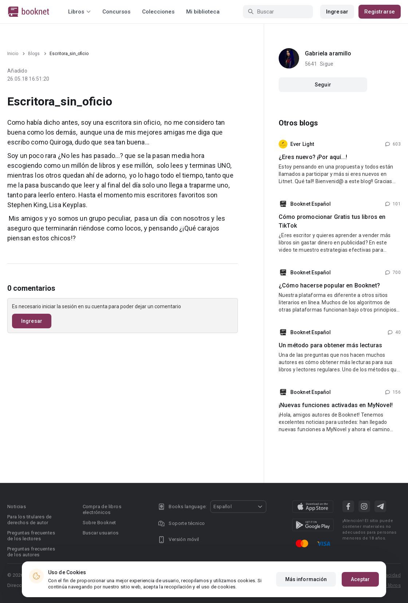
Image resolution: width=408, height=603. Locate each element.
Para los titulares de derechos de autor (29, 519)
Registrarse (379, 11)
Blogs (34, 53)
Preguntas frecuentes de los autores (31, 551)
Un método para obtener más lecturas (330, 345)
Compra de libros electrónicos (102, 509)
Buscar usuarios (101, 533)
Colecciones (158, 11)
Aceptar (360, 579)
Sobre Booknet (99, 522)
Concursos (116, 11)
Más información (306, 579)
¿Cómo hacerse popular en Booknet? (329, 285)
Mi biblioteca (203, 11)
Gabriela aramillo (328, 53)
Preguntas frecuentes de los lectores (31, 535)
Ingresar (337, 11)
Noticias (16, 506)
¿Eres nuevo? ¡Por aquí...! (313, 157)
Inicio (12, 53)
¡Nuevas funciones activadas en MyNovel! (336, 405)
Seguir (323, 85)
